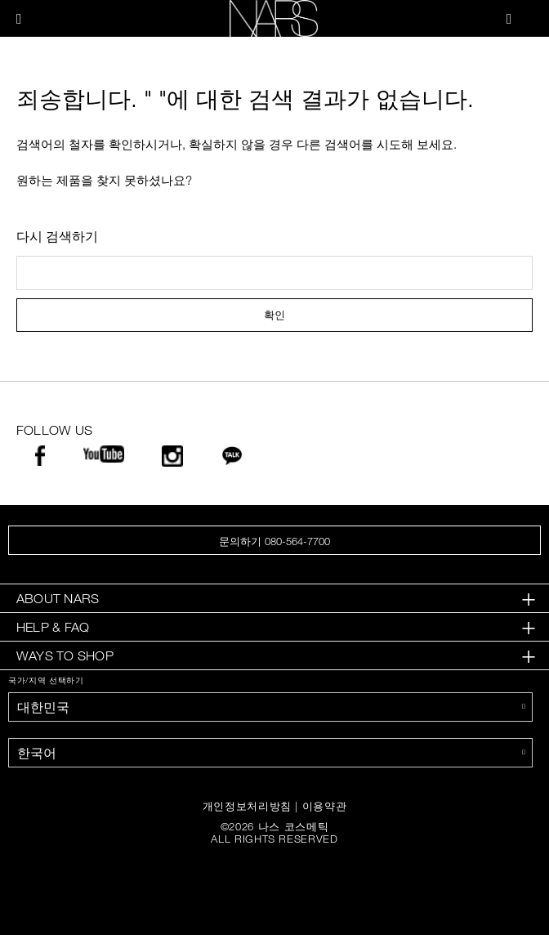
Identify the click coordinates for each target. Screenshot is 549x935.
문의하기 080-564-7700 (274, 541)
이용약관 (324, 805)
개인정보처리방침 (247, 805)
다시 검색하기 (57, 236)
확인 (274, 314)
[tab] (274, 598)
